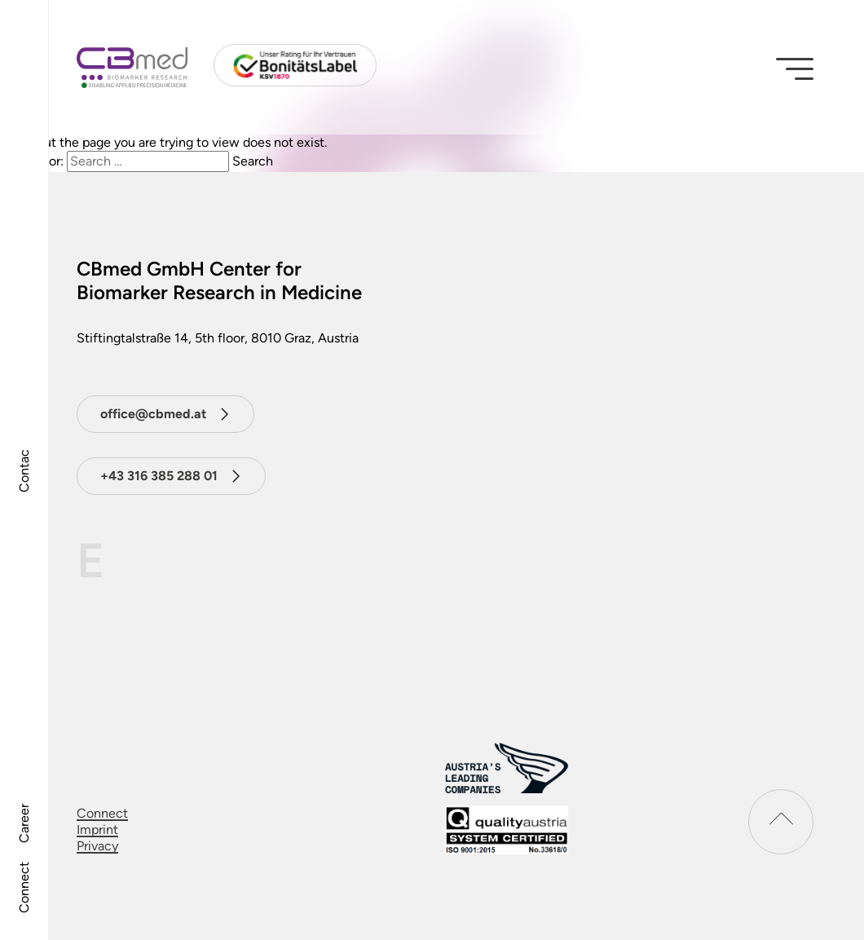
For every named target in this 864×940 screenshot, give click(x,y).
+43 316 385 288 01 (159, 475)
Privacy (97, 846)
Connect (24, 887)
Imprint (97, 829)
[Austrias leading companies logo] (506, 768)
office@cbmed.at (153, 413)
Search (252, 161)
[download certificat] (506, 829)
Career (24, 823)
